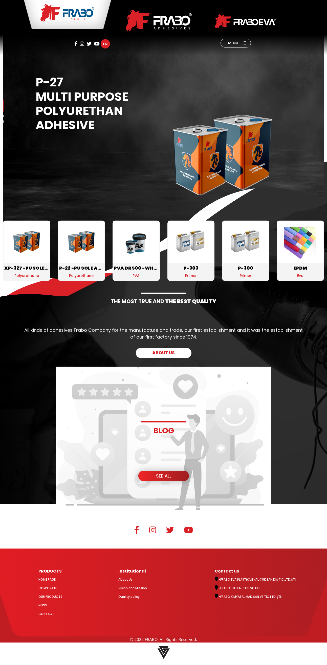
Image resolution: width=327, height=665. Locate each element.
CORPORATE (47, 588)
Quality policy (129, 597)
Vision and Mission (132, 588)
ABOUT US (163, 353)
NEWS (42, 605)
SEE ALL (163, 476)
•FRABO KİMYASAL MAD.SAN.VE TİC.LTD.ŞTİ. (248, 597)
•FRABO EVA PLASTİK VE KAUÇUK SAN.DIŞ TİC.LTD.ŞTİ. (255, 579)
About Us (125, 579)
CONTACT (46, 614)
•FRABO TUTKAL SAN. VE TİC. (237, 588)
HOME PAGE (47, 579)
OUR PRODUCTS (50, 597)
